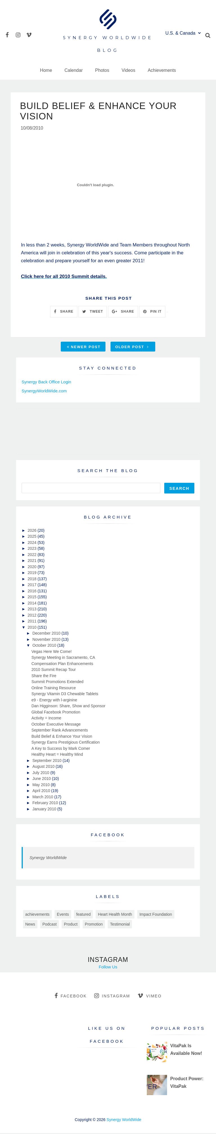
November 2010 (47, 640)
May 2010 (41, 785)
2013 (32, 610)
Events (63, 915)
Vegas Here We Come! (52, 652)
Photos (102, 70)
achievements (37, 915)
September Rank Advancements (60, 731)
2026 (32, 531)
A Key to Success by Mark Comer (61, 749)
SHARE (63, 312)
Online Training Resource (54, 688)
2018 (32, 579)
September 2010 (47, 761)
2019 (32, 573)
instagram (112, 996)
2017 (32, 585)
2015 (32, 597)
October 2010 (44, 646)
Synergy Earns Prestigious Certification (66, 743)
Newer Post (84, 347)
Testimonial (120, 925)
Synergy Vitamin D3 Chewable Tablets (65, 694)
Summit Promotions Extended (58, 682)
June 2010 (42, 779)
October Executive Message (56, 725)
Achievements (162, 70)
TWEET (92, 312)
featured (83, 915)
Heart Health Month (115, 915)
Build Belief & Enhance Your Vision (62, 737)
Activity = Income (46, 719)
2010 (32, 628)
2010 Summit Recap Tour (54, 670)
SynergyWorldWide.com (44, 391)
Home (46, 70)
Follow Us (108, 967)
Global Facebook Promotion (56, 713)
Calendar (73, 70)
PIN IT (152, 312)
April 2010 (41, 791)
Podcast (49, 925)
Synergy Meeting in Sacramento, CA (63, 658)
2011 (32, 622)
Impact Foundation (156, 915)
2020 (32, 567)
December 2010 (47, 634)
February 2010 (45, 803)
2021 (32, 561)
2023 (32, 549)
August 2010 (44, 767)
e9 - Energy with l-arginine (54, 701)
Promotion (94, 925)
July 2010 (41, 773)
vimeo (149, 996)
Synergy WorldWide (48, 858)
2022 (32, 555)
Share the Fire (44, 676)
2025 (32, 537)
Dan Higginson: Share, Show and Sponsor (68, 706)
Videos (128, 70)
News (30, 925)
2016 (32, 592)
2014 (32, 604)
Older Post (132, 347)
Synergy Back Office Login (46, 382)
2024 (32, 543)
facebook (71, 996)
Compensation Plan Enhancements (62, 664)
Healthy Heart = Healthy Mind (57, 755)
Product (70, 925)
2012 (32, 616)
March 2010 (43, 797)
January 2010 (44, 810)
